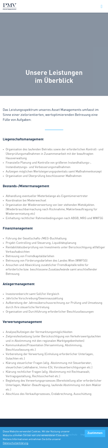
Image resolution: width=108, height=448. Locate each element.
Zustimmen (94, 433)
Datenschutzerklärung (15, 443)
